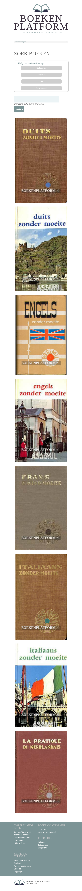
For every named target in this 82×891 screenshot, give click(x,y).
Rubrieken (45, 838)
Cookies (17, 869)
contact (29, 883)
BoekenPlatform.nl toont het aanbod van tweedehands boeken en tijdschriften (22, 837)
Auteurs (41, 842)
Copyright (18, 872)
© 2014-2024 (46, 881)
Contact (17, 863)
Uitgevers (42, 848)
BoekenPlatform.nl (52, 825)
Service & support (20, 855)
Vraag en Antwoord (22, 860)
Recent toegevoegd (47, 832)
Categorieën (43, 845)
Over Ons (42, 829)
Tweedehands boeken (23, 826)
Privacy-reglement (22, 866)
